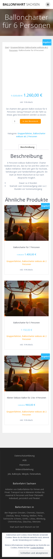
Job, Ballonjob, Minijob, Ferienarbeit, (24, 474)
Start (7, 47)
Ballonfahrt (21, 4)
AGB (24, 460)
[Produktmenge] (15, 121)
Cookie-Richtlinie (37, 547)
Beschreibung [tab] (27, 147)
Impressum (24, 464)
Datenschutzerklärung (24, 455)
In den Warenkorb (30, 121)
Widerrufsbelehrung (24, 469)
